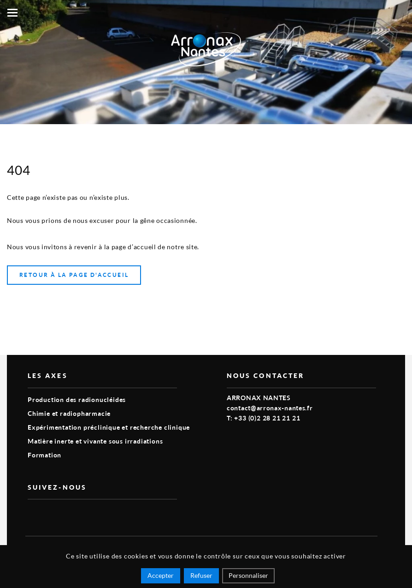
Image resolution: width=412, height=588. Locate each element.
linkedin (54, 514)
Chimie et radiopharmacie (69, 413)
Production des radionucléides (77, 399)
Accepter (160, 575)
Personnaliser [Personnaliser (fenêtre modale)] (248, 575)
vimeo (33, 514)
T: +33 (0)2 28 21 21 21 (263, 418)
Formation (44, 455)
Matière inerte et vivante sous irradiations (95, 441)
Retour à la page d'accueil (74, 274)
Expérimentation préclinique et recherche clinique (109, 427)
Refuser (201, 575)
